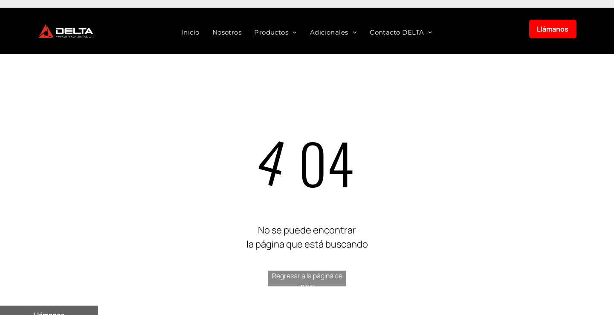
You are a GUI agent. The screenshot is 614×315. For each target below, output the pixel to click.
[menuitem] (190, 33)
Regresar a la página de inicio (307, 278)
